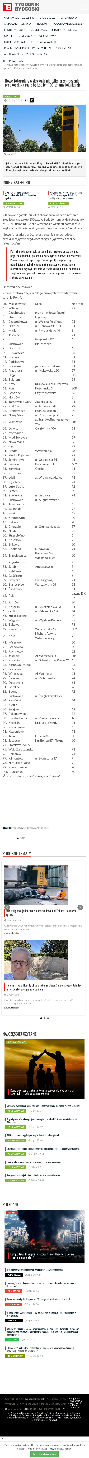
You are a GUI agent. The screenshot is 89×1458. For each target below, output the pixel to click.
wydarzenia (29, 827)
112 (49, 1413)
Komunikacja (38, 29)
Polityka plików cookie (60, 1448)
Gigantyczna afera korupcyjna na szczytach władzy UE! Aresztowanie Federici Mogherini (42, 1120)
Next (80, 907)
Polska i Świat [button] (49, 35)
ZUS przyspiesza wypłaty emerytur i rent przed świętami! (33, 1135)
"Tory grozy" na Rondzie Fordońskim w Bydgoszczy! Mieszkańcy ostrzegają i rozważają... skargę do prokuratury (41, 1349)
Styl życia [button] (27, 35)
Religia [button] (73, 29)
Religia (14, 1415)
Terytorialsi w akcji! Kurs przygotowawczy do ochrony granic (34, 1162)
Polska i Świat (16, 60)
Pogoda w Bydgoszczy (68, 23)
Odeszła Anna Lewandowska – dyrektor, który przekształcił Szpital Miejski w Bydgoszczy (41, 1314)
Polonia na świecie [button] (45, 41)
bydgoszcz (16, 827)
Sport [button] (10, 29)
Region (76, 1407)
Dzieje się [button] (29, 17)
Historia (76, 1413)
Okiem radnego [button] (16, 41)
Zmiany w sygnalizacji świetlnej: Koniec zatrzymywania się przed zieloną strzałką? (43, 1106)
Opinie (25, 1415)
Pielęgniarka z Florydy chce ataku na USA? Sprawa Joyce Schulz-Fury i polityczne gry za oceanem (66, 195)
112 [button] (22, 29)
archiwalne (39, 1419)
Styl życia (37, 1415)
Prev (7, 907)
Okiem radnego (72, 1415)
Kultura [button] (27, 23)
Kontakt (43, 54)
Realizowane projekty (19, 47)
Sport (40, 1413)
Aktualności (42, 827)
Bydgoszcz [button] (49, 17)
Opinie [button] (10, 35)
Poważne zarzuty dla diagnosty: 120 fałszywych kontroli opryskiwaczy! (38, 1299)
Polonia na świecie (18, 1417)
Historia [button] (57, 29)
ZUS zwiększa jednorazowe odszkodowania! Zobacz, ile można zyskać (20, 195)
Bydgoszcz (74, 1398)
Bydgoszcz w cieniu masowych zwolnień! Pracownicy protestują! (35, 1269)
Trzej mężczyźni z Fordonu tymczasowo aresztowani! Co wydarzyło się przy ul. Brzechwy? (42, 1284)
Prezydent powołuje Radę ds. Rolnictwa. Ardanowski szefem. (34, 1175)
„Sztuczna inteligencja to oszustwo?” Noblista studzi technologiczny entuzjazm (43, 1148)
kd (26, 100)
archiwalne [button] (13, 54)
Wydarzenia (69, 17)
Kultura (75, 1405)
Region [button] (43, 23)
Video (30, 54)
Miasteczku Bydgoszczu (54, 47)
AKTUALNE (10, 23)
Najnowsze (11, 17)
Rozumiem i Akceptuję (44, 1454)
